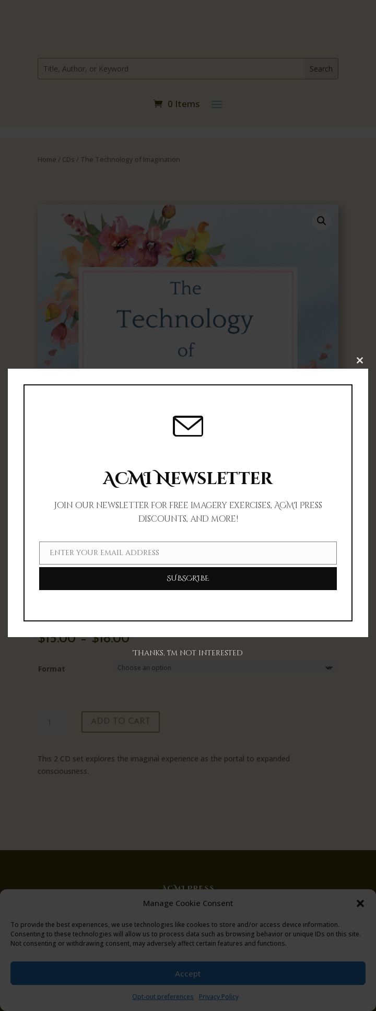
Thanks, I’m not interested (187, 653)
